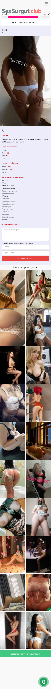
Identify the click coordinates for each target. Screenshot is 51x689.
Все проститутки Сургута (24, 22)
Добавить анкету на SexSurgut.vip (26, 654)
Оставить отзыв (25, 258)
